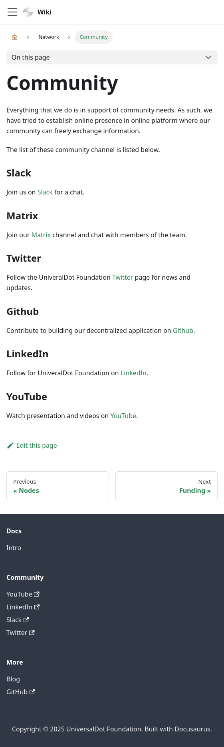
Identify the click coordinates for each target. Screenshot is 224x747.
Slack (45, 192)
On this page (31, 57)
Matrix (41, 234)
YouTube (123, 415)
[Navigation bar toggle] (12, 12)
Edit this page (31, 445)
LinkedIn (134, 372)
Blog (13, 679)
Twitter (122, 277)
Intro (13, 547)
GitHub (20, 691)
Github (183, 330)
